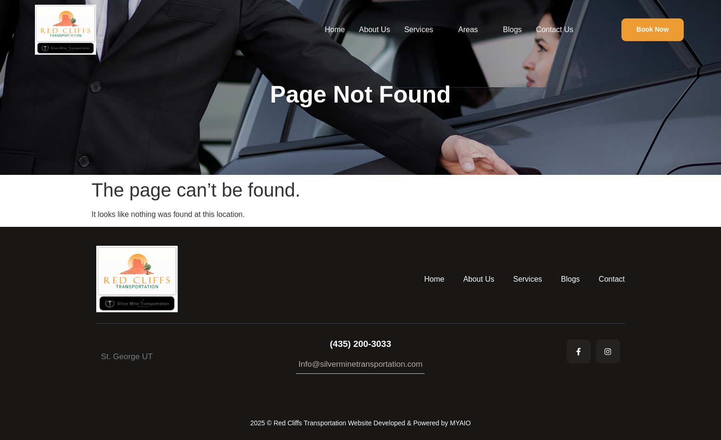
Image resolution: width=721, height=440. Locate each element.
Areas (472, 29)
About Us (374, 30)
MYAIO (460, 423)
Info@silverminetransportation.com (361, 364)
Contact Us (554, 30)
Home (335, 30)
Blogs (512, 30)
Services (422, 29)
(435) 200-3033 (360, 344)
